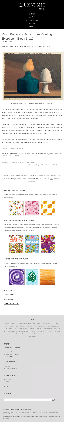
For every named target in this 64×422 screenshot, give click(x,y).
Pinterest (6, 381)
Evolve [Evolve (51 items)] (30, 326)
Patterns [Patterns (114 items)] (49, 331)
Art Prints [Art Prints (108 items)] (27, 323)
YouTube (6, 386)
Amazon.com (7, 350)
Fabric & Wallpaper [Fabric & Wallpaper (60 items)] (39, 326)
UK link (26, 227)
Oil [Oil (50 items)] (38, 331)
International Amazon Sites (11, 354)
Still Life (17, 155)
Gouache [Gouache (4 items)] (31, 328)
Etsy (5, 356)
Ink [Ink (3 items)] (55, 328)
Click (51, 179)
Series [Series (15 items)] (18, 334)
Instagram (7, 384)
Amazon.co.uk (8, 352)
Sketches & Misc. (7, 155)
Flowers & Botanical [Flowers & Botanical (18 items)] (53, 326)
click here (6, 418)
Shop (32, 17)
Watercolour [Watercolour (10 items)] (32, 336)
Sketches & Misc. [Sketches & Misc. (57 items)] (27, 334)
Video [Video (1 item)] (53, 334)
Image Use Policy (37, 412)
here (55, 224)
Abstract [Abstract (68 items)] (7, 323)
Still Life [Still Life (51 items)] (36, 334)
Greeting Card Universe (11, 368)
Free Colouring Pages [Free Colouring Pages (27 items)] (20, 328)
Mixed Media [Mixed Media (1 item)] (26, 331)
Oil (61, 154)
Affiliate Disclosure (48, 412)
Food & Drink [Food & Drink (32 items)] (8, 328)
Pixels (5, 363)
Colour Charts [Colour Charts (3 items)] (36, 323)
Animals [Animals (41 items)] (20, 323)
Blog (32, 23)
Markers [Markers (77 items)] (18, 331)
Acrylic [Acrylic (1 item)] (14, 323)
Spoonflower (7, 366)
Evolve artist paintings (17, 148)
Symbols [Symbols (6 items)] (43, 334)
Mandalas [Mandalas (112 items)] (11, 331)
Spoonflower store (14, 194)
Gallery (11, 414)
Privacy (16, 412)
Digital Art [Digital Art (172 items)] (23, 326)
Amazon (20, 227)
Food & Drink (54, 154)
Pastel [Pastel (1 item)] (43, 331)
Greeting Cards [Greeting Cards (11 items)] (47, 328)
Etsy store (31, 230)
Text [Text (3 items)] (49, 334)
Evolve (46, 154)
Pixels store (12, 266)
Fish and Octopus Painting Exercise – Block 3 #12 (18, 162)
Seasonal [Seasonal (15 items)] (11, 334)
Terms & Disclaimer (25, 412)
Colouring (32, 20)
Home (32, 14)
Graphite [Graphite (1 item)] (38, 328)
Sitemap (10, 412)
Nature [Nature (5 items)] (34, 331)
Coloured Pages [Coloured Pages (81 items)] (46, 323)
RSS (56, 412)
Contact (5, 414)
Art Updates (25, 154)
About (32, 27)
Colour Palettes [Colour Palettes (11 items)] (13, 326)
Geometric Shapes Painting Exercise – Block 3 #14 (45, 165)
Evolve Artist (32, 46)
